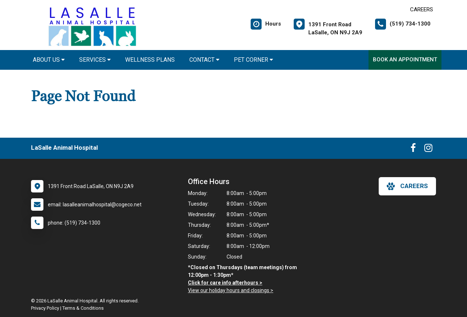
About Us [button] (49, 59)
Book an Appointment (405, 59)
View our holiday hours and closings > (230, 290)
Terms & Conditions (83, 308)
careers (407, 186)
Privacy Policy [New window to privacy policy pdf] (45, 308)
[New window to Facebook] (413, 149)
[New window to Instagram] (428, 149)
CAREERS (421, 9)
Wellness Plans (150, 59)
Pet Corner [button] (253, 59)
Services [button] (95, 59)
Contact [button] (204, 59)
